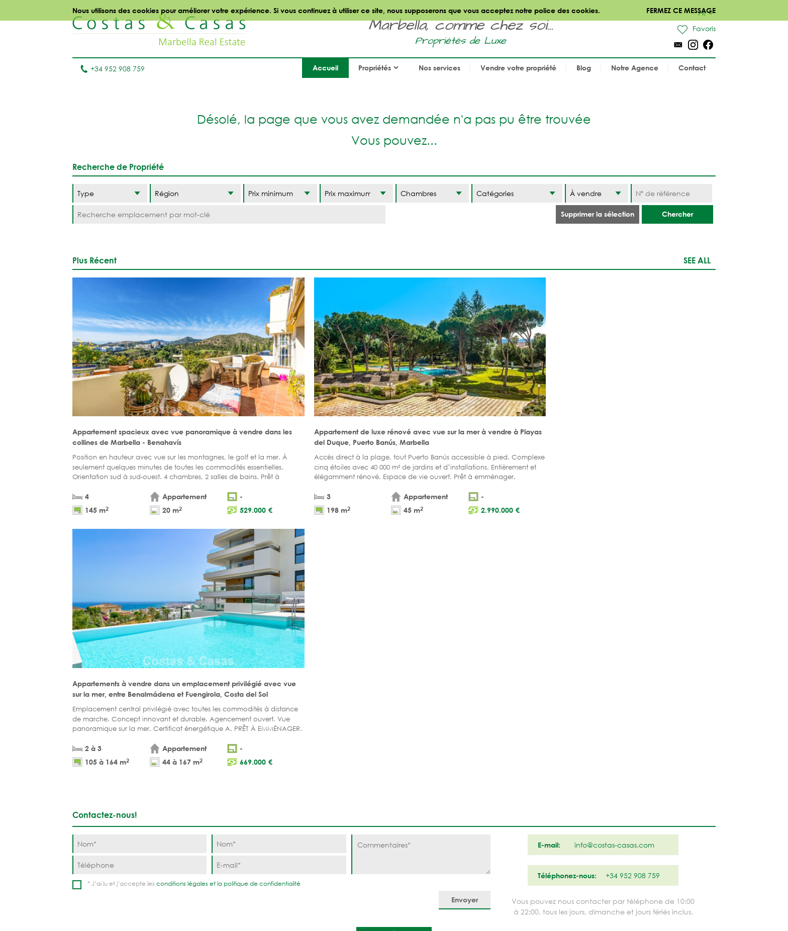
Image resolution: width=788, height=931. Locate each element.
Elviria (422, 805)
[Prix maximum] (356, 193)
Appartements (254, 727)
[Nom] (139, 588)
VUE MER (323, 758)
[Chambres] (432, 193)
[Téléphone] (139, 609)
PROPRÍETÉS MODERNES (348, 774)
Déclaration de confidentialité (419, 900)
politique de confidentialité (262, 627)
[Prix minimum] (280, 193)
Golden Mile (433, 774)
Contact (692, 67)
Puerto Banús (435, 743)
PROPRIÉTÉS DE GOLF (344, 743)
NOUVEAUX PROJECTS (265, 774)
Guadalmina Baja (523, 820)
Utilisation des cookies (519, 900)
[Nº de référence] (671, 193)
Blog (583, 67)
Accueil (325, 67)
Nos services (439, 67)
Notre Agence (634, 67)
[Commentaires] (420, 598)
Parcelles (246, 758)
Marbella (427, 727)
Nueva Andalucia (442, 758)
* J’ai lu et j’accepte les (194, 627)
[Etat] (596, 193)
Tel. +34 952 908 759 (106, 867)
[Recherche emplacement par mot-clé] (228, 214)
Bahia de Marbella (444, 820)
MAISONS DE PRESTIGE (346, 805)
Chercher (677, 214)
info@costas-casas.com (112, 882)
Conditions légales (325, 900)
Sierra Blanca (436, 789)
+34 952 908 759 (112, 68)
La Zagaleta (512, 743)
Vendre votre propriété (518, 67)
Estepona (507, 774)
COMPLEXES (248, 789)
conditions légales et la (190, 627)
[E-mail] (279, 609)
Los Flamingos (517, 758)
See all (697, 260)
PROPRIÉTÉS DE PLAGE (344, 727)
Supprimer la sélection (597, 214)
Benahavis (509, 727)
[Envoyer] (464, 644)
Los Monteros (516, 805)
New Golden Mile (522, 789)
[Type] (109, 193)
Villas (239, 742)
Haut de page (394, 680)
